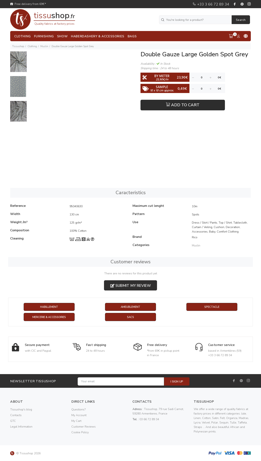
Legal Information (21, 427)
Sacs (130, 317)
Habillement (49, 307)
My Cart (76, 421)
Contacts (16, 415)
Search (241, 20)
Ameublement (130, 307)
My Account (78, 415)
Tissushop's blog (21, 410)
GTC (13, 421)
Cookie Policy (80, 432)
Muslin (44, 46)
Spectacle (212, 307)
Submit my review (130, 285)
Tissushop (18, 46)
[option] (18, 63)
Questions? (78, 410)
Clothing (32, 46)
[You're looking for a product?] (195, 19)
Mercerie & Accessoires (49, 317)
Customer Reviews (83, 427)
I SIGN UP (176, 382)
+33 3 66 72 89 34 (210, 4)
